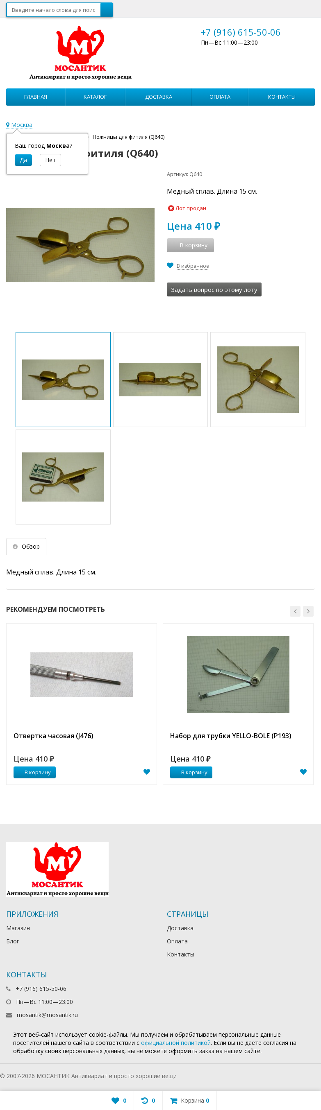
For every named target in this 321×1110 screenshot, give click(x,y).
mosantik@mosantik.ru (47, 1015)
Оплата (219, 96)
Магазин (18, 928)
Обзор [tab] (26, 546)
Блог (12, 941)
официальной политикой (176, 1043)
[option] (81, 704)
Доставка (158, 96)
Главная (35, 96)
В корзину (33, 772)
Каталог (95, 96)
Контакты (282, 96)
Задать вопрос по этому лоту (214, 289)
